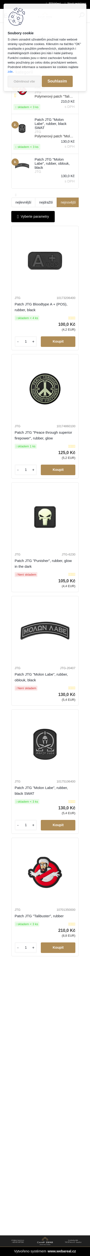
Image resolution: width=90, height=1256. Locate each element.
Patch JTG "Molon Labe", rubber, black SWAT (41, 790)
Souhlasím (57, 81)
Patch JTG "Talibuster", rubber (39, 916)
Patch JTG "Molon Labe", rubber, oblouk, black (41, 677)
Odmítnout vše (24, 81)
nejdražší (46, 202)
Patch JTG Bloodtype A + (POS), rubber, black (41, 307)
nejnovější (68, 202)
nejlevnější (23, 202)
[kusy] (26, 341)
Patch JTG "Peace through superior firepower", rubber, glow (43, 435)
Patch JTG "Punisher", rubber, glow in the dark (43, 563)
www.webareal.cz (62, 1251)
